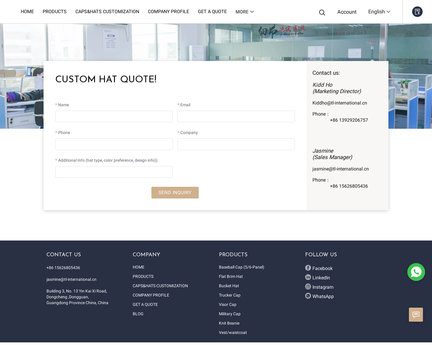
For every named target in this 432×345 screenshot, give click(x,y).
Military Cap (230, 313)
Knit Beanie (229, 323)
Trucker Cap (230, 295)
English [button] (379, 11)
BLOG (138, 313)
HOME (138, 267)
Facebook (319, 268)
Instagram (319, 286)
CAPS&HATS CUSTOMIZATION (160, 285)
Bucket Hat (229, 285)
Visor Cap (227, 304)
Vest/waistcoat (233, 332)
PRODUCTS (143, 276)
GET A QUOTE (145, 304)
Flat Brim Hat (231, 276)
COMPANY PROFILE (151, 295)
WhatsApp (319, 296)
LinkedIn (317, 277)
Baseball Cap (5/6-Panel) (241, 267)
